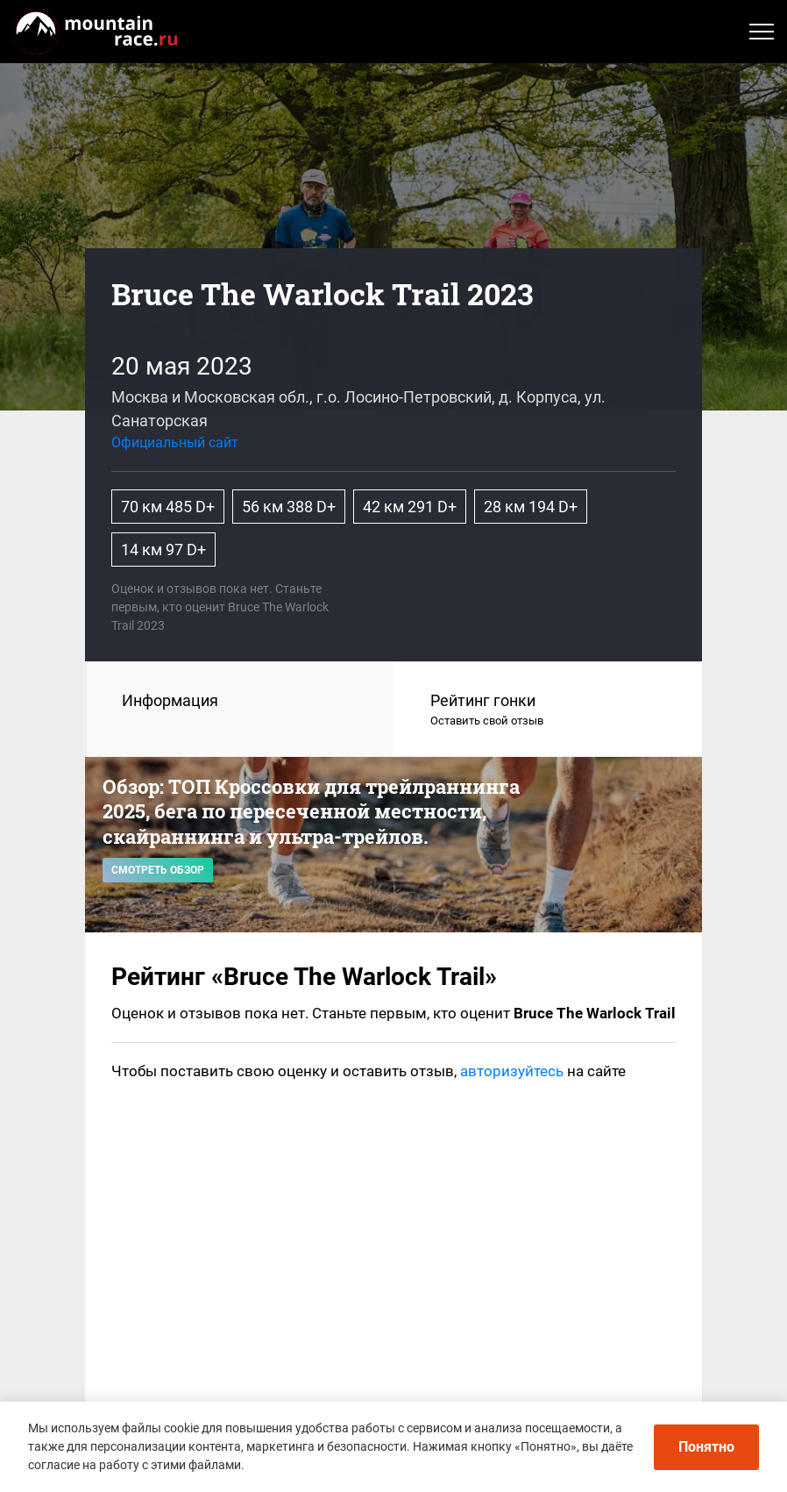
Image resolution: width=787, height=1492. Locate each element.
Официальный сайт (174, 442)
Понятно (706, 1446)
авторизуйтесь (512, 1071)
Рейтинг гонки (548, 710)
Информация (170, 700)
